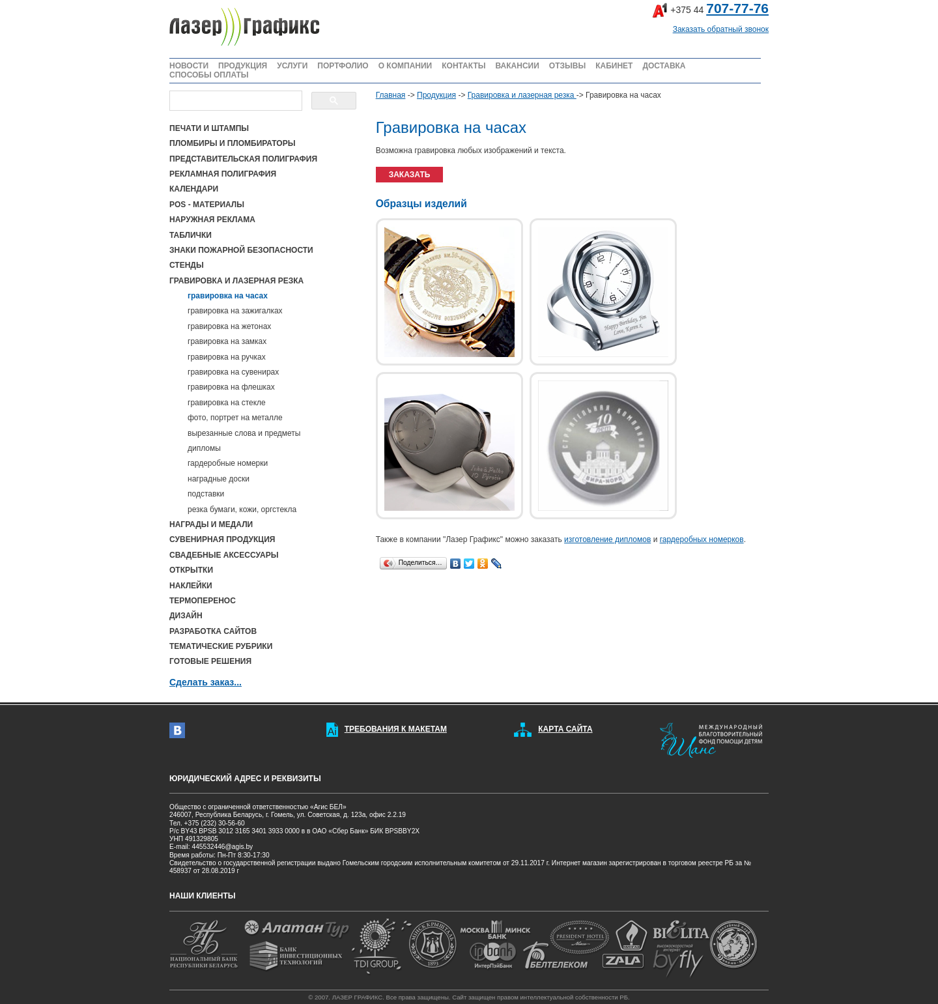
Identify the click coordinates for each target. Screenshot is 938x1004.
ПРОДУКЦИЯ (242, 65)
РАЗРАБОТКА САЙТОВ (213, 631)
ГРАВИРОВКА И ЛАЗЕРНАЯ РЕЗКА (236, 280)
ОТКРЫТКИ (191, 570)
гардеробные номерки (228, 463)
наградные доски (218, 478)
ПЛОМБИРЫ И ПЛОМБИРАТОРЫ (232, 143)
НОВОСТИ (188, 65)
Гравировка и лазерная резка (522, 95)
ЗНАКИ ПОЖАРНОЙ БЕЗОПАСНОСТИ (241, 250)
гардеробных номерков (702, 539)
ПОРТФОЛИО (342, 65)
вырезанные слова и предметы (244, 433)
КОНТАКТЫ (463, 65)
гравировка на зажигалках (235, 310)
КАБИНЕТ (613, 65)
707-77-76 (737, 8)
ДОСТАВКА (663, 65)
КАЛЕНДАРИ (193, 189)
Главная (391, 95)
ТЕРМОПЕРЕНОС (202, 600)
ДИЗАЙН (186, 615)
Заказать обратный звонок (721, 29)
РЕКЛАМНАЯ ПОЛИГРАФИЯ (222, 174)
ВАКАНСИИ (517, 65)
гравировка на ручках (227, 357)
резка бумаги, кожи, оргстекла (242, 509)
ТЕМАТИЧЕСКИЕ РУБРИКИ (220, 646)
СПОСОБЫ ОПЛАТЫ (209, 74)
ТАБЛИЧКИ (190, 235)
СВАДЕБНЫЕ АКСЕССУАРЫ (223, 555)
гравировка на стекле (227, 402)
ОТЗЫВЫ (567, 65)
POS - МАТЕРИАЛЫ (206, 204)
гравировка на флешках (231, 387)
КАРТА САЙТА (565, 729)
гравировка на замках (227, 341)
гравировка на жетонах (229, 326)
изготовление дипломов (607, 539)
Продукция (436, 95)
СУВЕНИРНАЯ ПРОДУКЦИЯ (222, 539)
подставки (206, 493)
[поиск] (234, 101)
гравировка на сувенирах (233, 372)
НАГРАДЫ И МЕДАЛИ (211, 524)
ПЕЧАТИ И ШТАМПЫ (209, 128)
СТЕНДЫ (186, 265)
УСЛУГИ (292, 65)
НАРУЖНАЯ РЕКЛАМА (212, 219)
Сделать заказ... (205, 682)
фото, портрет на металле (235, 417)
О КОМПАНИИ (405, 65)
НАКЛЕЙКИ (190, 585)
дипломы (204, 448)
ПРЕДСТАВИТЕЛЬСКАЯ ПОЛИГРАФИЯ (243, 159)
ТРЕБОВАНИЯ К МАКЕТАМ (396, 729)
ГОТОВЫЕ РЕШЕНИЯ (210, 661)
